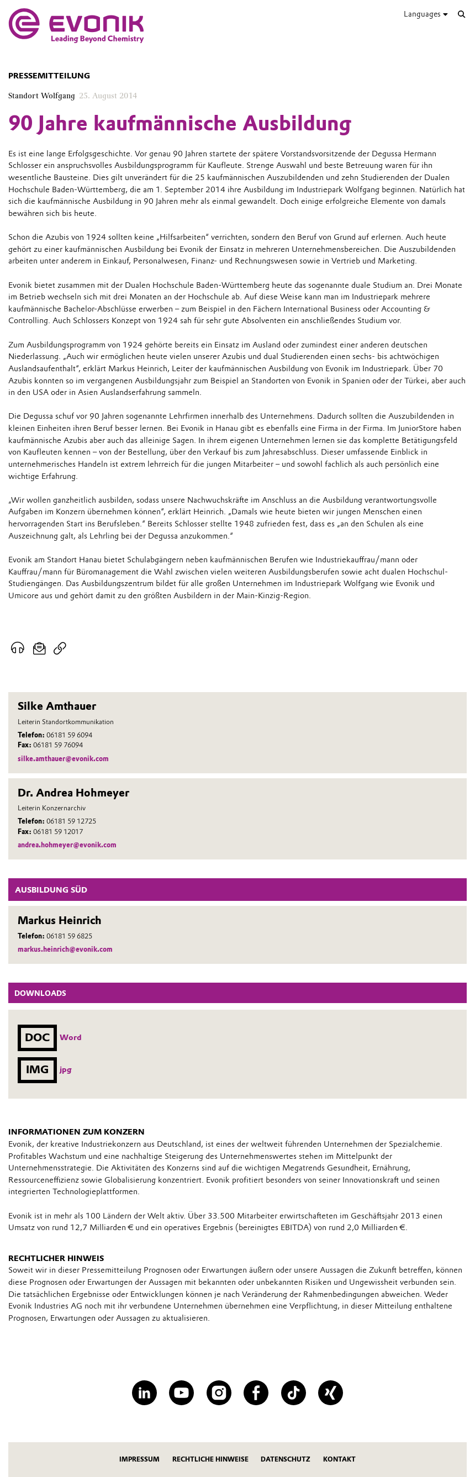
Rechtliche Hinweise (210, 1459)
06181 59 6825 (69, 936)
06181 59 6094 (69, 735)
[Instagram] (219, 1392)
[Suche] (462, 14)
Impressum (139, 1459)
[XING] (330, 1392)
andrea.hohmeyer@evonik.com (67, 845)
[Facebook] (256, 1392)
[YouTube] (181, 1392)
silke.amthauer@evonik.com (63, 759)
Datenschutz (285, 1459)
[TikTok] (293, 1392)
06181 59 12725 (71, 821)
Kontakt (339, 1459)
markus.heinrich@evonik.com (65, 949)
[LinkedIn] (144, 1392)
